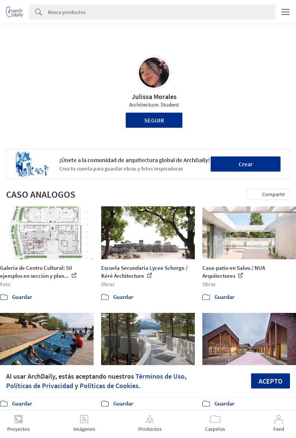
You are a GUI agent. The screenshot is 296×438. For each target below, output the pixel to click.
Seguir (154, 120)
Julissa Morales (154, 96)
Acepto (270, 381)
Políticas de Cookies (109, 385)
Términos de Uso (160, 376)
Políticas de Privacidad (39, 385)
